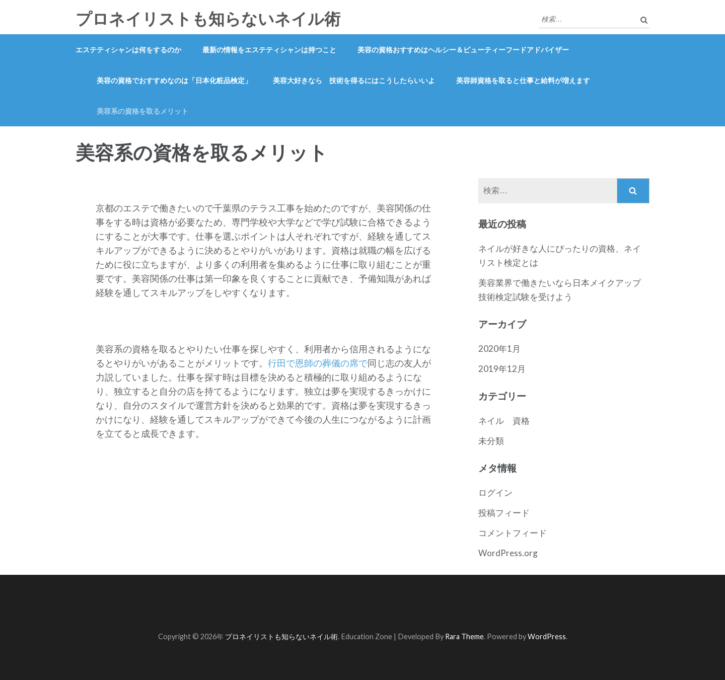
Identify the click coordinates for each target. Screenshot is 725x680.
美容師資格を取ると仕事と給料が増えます (523, 80)
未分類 (491, 440)
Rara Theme (464, 636)
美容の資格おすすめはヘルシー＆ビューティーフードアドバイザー (463, 49)
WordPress (547, 636)
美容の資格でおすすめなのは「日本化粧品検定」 (174, 80)
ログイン (495, 492)
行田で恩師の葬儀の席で (318, 362)
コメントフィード (512, 532)
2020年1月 (499, 348)
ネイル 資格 (504, 420)
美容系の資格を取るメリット (142, 111)
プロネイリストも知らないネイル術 (208, 19)
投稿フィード (504, 512)
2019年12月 (502, 368)
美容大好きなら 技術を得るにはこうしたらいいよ (354, 80)
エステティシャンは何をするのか (128, 49)
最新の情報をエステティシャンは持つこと (269, 49)
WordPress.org (508, 553)
